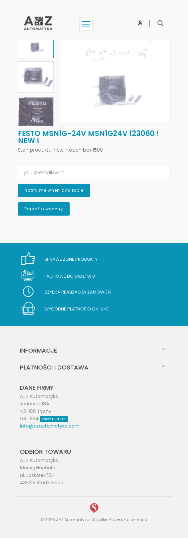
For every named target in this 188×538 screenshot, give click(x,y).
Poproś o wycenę (44, 209)
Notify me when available (54, 190)
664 (49, 418)
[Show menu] (86, 24)
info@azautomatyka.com (50, 426)
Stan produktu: (35, 150)
